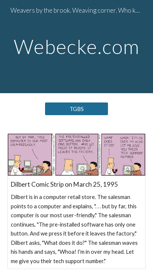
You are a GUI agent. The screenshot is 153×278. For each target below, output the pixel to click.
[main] (76, 46)
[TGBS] (76, 108)
